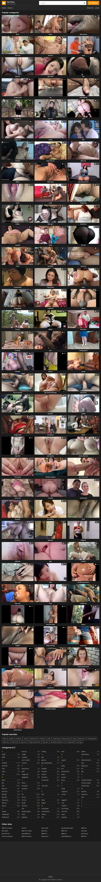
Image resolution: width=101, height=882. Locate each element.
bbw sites (84, 831)
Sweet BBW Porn (66, 836)
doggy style (18, 435)
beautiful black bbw (67, 828)
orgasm (17, 245)
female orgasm (50, 477)
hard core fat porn (7, 836)
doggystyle (17, 308)
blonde (17, 371)
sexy (83, 55)
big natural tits (83, 182)
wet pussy (50, 456)
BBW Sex (64, 833)
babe (17, 624)
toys (50, 666)
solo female (83, 97)
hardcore (83, 224)
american (18, 498)
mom (50, 245)
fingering (83, 203)
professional (83, 477)
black (83, 435)
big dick (17, 456)
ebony (83, 308)
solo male (17, 666)
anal (50, 203)
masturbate (18, 730)
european (50, 435)
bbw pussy (83, 34)
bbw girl (50, 224)
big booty (17, 118)
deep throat (50, 161)
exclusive (83, 645)
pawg (50, 140)
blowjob (17, 519)
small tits (50, 688)
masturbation (83, 456)
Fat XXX (24, 828)
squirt (83, 624)
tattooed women (83, 666)
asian (50, 34)
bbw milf (50, 76)
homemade (17, 287)
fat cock (17, 582)
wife (17, 266)
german (50, 540)
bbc (83, 140)
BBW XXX (44, 833)
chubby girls (83, 350)
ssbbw (17, 224)
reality (83, 414)
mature (50, 55)
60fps (50, 329)
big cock (17, 603)
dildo (83, 709)
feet (50, 603)
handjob (50, 266)
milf (50, 582)
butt (83, 287)
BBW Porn (64, 831)
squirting (83, 392)
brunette (50, 519)
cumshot (50, 308)
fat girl (17, 329)
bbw (17, 34)
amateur (18, 414)
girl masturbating (50, 392)
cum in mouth (17, 392)
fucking (17, 350)
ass (50, 97)
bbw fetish (5, 831)
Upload (93, 3)
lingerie (83, 540)
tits (83, 118)
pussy (83, 371)
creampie (18, 709)
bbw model (45, 828)
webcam (17, 561)
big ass (17, 76)
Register (90, 8)
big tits (50, 118)
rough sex (83, 603)
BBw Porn (44, 831)
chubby (17, 161)
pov (50, 350)
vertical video (50, 624)
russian (50, 498)
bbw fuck (50, 182)
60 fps (18, 182)
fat (83, 76)
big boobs (50, 287)
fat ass (83, 245)
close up (83, 266)
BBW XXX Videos (27, 836)
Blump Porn (45, 836)
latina (50, 371)
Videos (10, 8)
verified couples (50, 709)
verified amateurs (83, 582)
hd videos (83, 329)
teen (17, 203)
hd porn (17, 540)
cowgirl (83, 561)
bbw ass (17, 55)
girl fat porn (84, 833)
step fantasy (50, 645)
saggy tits (17, 140)
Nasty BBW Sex (26, 833)
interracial (83, 498)
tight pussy (83, 688)
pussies (50, 414)
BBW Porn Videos (7, 828)
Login (97, 8)
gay (50, 561)
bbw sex (83, 161)
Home (4, 8)
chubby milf (18, 97)
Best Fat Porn (6, 833)
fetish (18, 645)
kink (83, 519)
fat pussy (17, 477)
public (18, 688)
